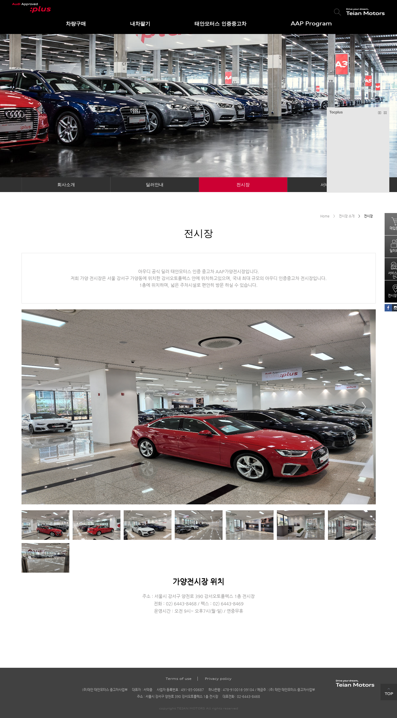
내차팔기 (140, 23)
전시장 (243, 184)
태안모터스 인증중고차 (220, 23)
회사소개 (66, 184)
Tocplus (336, 112)
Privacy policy (218, 679)
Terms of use (179, 679)
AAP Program (311, 23)
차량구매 (76, 23)
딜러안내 (155, 184)
